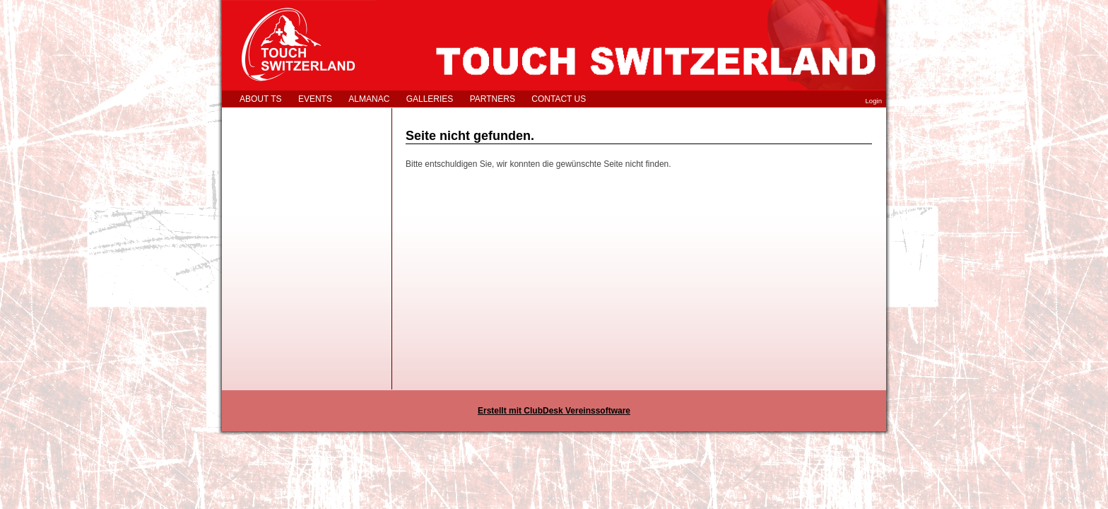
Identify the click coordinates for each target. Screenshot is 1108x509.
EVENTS (315, 99)
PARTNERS (492, 99)
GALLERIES (430, 99)
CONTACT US (558, 99)
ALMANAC (368, 99)
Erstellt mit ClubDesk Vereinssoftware (554, 411)
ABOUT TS (261, 99)
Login (874, 101)
